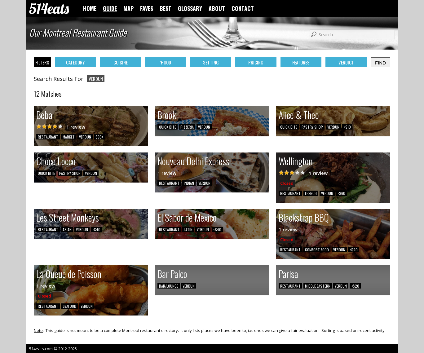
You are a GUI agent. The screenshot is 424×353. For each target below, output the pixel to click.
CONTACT (243, 8)
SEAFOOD (69, 306)
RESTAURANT (48, 136)
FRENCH (311, 193)
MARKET (69, 136)
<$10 (347, 127)
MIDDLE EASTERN (317, 286)
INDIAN (189, 183)
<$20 (354, 249)
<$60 (341, 193)
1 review (75, 127)
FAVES (146, 8)
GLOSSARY (190, 8)
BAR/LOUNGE (168, 286)
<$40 (96, 229)
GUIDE (110, 8)
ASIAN (67, 229)
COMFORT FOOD (317, 249)
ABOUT (217, 8)
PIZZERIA (187, 127)
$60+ (99, 136)
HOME (89, 8)
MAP (128, 8)
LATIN (188, 229)
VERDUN (85, 136)
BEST (165, 8)
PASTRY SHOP (312, 127)
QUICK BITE (167, 127)
